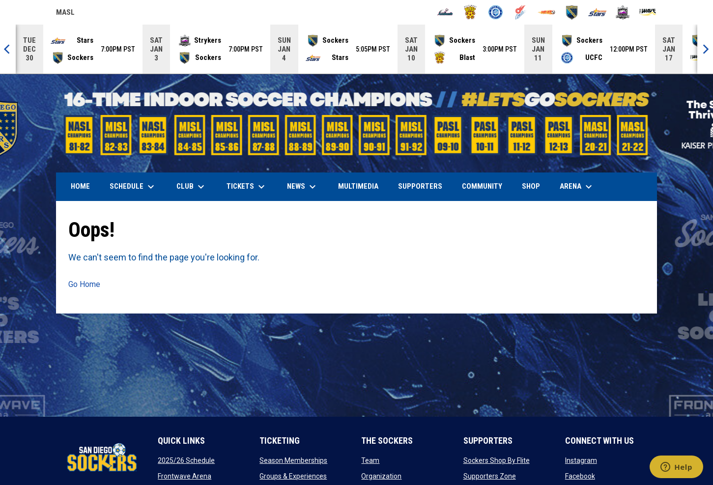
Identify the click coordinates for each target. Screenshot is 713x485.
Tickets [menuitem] (247, 187)
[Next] (705, 49)
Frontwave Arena (184, 476)
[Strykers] (623, 12)
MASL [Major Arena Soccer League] (65, 14)
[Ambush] (445, 12)
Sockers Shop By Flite (496, 460)
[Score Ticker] (356, 49)
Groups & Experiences (293, 476)
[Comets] (521, 12)
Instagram (581, 460)
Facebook (580, 476)
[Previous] (8, 49)
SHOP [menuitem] (534, 186)
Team (370, 460)
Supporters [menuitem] (420, 186)
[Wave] (648, 12)
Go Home (84, 284)
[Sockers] (572, 12)
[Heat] (547, 12)
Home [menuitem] (80, 186)
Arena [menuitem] (581, 187)
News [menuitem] (302, 187)
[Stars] (597, 12)
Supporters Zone (489, 476)
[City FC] (495, 12)
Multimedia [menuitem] (358, 186)
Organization (381, 476)
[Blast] (470, 12)
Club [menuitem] (191, 187)
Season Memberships (293, 460)
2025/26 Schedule (186, 460)
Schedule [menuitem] (133, 187)
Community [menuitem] (482, 186)
